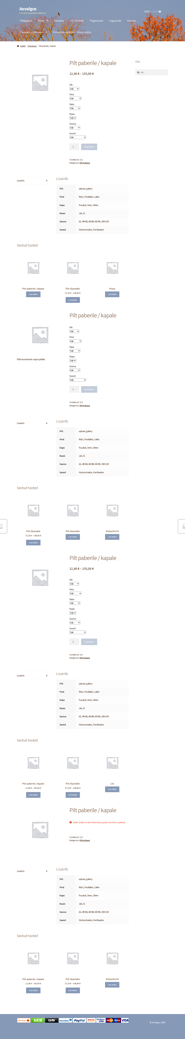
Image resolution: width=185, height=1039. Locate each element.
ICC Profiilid (77, 20)
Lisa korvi (89, 146)
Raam (72, 114)
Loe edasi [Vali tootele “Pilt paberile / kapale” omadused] (33, 294)
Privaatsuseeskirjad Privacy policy (72, 32)
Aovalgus (27, 9)
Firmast (131, 20)
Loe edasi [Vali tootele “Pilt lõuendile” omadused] (72, 300)
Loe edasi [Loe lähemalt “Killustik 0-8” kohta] (112, 537)
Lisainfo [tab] (20, 180)
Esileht (22, 46)
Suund (72, 133)
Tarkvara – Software (31, 32)
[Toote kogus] (74, 147)
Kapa (71, 104)
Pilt (71, 84)
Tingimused (96, 20)
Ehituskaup (32, 46)
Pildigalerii (26, 20)
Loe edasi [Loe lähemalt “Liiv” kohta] (112, 789)
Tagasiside (115, 20)
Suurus (72, 123)
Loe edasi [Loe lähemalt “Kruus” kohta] (112, 294)
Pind (71, 94)
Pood (41, 20)
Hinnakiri (59, 20)
